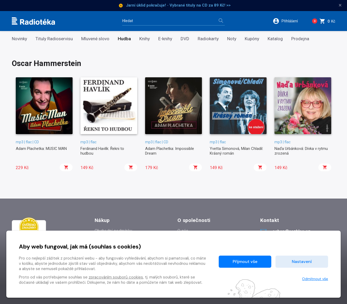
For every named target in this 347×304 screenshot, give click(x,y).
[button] (289, 21)
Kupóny (252, 39)
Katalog (275, 39)
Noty (231, 39)
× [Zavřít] (340, 5)
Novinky (19, 39)
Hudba (124, 39)
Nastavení (302, 261)
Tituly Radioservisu (54, 39)
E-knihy (165, 39)
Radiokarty (208, 39)
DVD (185, 39)
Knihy (144, 39)
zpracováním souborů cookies (116, 277)
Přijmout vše (245, 261)
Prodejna (300, 39)
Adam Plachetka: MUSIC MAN (41, 148)
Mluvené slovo (95, 39)
